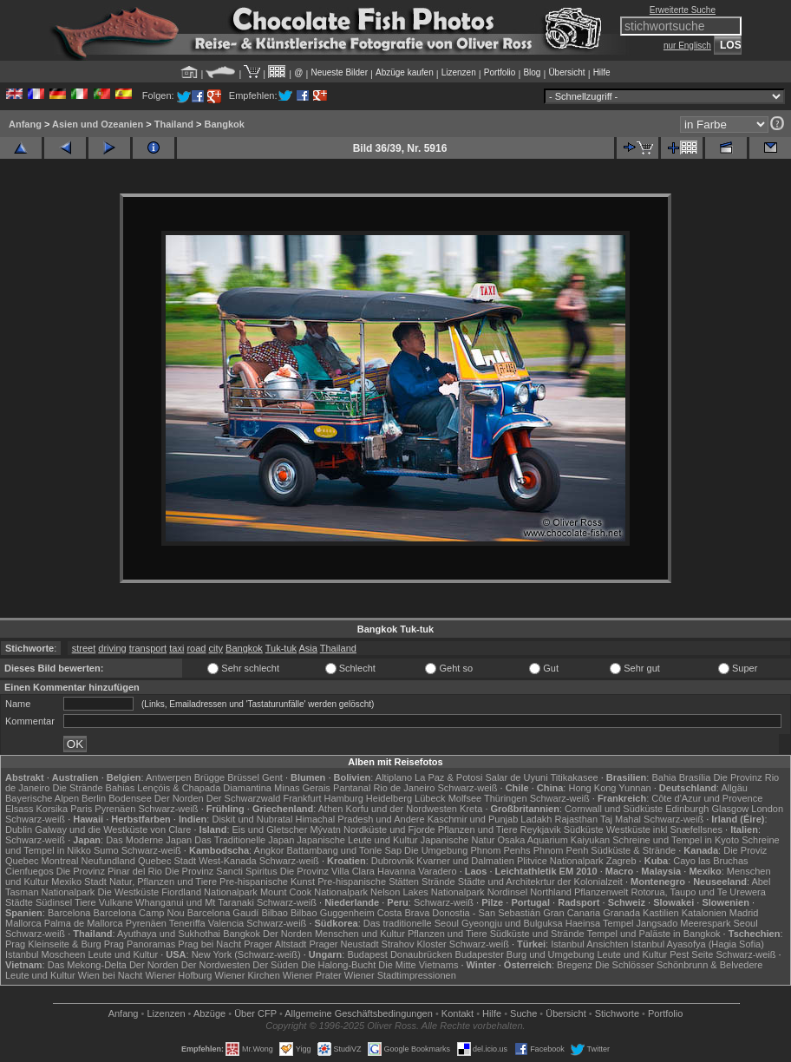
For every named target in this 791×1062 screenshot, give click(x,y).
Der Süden (275, 965)
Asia (307, 648)
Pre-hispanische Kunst (267, 881)
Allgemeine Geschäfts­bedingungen (358, 1013)
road (196, 648)
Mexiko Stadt (79, 881)
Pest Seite (691, 954)
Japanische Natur (458, 840)
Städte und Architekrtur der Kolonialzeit (540, 881)
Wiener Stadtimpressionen (400, 975)
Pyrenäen (115, 808)
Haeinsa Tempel (599, 923)
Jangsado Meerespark (684, 923)
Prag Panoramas (140, 944)
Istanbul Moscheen (45, 954)
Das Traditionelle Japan (244, 840)
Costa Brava (403, 913)
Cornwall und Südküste (614, 808)
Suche (523, 1013)
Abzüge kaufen (405, 72)
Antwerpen (169, 777)
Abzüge (209, 1013)
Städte (19, 902)
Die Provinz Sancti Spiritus (221, 871)
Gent (272, 777)
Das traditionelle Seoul (411, 923)
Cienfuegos (29, 871)
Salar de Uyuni (516, 777)
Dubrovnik (393, 861)
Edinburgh (687, 808)
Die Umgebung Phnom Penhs (467, 850)
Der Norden (179, 798)
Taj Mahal (620, 819)
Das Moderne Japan (149, 840)
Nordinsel (507, 892)
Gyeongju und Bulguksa (512, 923)
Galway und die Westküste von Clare (113, 829)
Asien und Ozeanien (97, 124)
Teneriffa (187, 923)
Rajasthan (576, 819)
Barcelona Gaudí (223, 913)
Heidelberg (389, 798)
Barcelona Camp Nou (139, 913)
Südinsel (54, 902)
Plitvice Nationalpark (560, 861)
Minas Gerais (302, 788)
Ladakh (536, 819)
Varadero (437, 871)
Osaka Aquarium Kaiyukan (554, 840)
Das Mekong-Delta (87, 965)
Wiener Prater (312, 975)
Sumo (106, 850)
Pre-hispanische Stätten (368, 881)
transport (148, 648)
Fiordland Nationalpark (209, 892)
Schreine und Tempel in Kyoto (675, 840)
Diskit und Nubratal (252, 819)
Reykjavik (540, 829)
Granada (621, 913)
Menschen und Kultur (360, 933)
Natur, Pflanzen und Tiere (163, 881)
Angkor (269, 850)
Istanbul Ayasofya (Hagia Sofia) (697, 944)
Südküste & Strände (633, 850)
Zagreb (621, 861)
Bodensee (130, 798)
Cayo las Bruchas (710, 861)
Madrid (744, 913)
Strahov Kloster (414, 944)
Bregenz (574, 965)
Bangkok (225, 124)
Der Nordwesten (215, 965)
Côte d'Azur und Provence (706, 798)
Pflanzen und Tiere (478, 829)
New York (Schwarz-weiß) (246, 954)
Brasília (695, 777)
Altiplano (394, 777)
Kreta (471, 808)
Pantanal (351, 788)
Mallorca (23, 923)
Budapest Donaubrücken (399, 954)
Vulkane (116, 902)
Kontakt (457, 1013)
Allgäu (734, 788)
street (84, 648)
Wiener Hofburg (178, 975)
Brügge (209, 777)
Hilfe (602, 72)
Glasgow (730, 808)
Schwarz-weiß (467, 788)
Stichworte (617, 1013)
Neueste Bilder (339, 72)
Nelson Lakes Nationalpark (427, 892)
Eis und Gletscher (270, 829)
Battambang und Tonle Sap (344, 850)
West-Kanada (227, 861)
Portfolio (500, 72)
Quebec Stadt (167, 861)
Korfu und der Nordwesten (401, 808)
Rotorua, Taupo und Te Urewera (698, 892)
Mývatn (325, 829)
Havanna (396, 871)
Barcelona (69, 913)
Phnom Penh (561, 850)
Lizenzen (458, 72)
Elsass (19, 808)
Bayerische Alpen (42, 798)
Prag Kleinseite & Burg (53, 944)
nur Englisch (687, 45)
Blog (531, 72)
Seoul (745, 923)
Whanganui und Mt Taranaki (194, 902)
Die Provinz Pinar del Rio (109, 871)
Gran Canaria (571, 913)
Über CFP (255, 1013)
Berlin (94, 798)
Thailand (173, 124)
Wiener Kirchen (247, 975)
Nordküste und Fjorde (389, 829)
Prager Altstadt (275, 944)
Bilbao (274, 913)
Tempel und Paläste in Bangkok (653, 933)
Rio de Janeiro (404, 788)
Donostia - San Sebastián (486, 913)
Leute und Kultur (123, 954)
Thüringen (505, 798)
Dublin (18, 829)
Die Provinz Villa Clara (327, 871)
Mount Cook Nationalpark (314, 892)
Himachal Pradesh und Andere (359, 819)
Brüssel (243, 777)
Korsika (52, 808)
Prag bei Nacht (209, 944)
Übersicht (566, 72)
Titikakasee (574, 777)
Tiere (85, 902)
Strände (438, 881)
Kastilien (661, 913)
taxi (176, 648)
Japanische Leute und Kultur (357, 840)
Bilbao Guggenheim (333, 913)
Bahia (663, 777)
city (216, 648)
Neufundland (107, 861)
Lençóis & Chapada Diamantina (204, 788)
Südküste (584, 829)
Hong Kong (592, 788)
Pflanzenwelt (601, 892)
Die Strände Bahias (93, 788)
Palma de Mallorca (83, 923)
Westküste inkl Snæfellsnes (664, 829)
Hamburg (343, 798)
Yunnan (634, 788)
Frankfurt (302, 798)
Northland (551, 892)
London (767, 808)
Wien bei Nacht (110, 975)
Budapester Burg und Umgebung (525, 954)
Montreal (60, 861)
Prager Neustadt (343, 944)
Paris (81, 808)
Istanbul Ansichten (589, 944)
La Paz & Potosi (448, 777)
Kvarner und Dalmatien (465, 861)
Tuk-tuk (281, 648)
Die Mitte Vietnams (418, 965)
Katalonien (704, 913)
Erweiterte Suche (683, 10)
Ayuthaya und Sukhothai (168, 933)
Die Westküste (128, 892)
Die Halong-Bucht (338, 965)
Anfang (25, 124)
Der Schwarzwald (243, 798)
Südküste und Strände (537, 933)
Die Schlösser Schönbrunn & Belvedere (678, 965)
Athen (330, 808)
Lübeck (430, 798)
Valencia (226, 923)
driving (112, 648)
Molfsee (465, 798)
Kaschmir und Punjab (473, 819)
